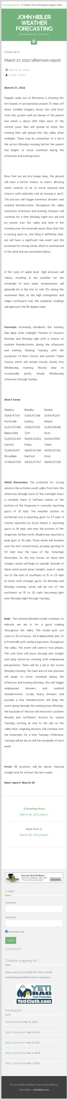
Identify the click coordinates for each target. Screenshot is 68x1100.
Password (10, 917)
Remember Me (14, 932)
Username (10, 903)
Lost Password (13, 949)
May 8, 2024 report (15, 1032)
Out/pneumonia (11, 5)
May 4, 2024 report (15, 1053)
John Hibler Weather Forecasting (34, 23)
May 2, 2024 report (15, 1063)
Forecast (12, 52)
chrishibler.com (41, 1090)
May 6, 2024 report (15, 1043)
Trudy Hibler (17, 75)
